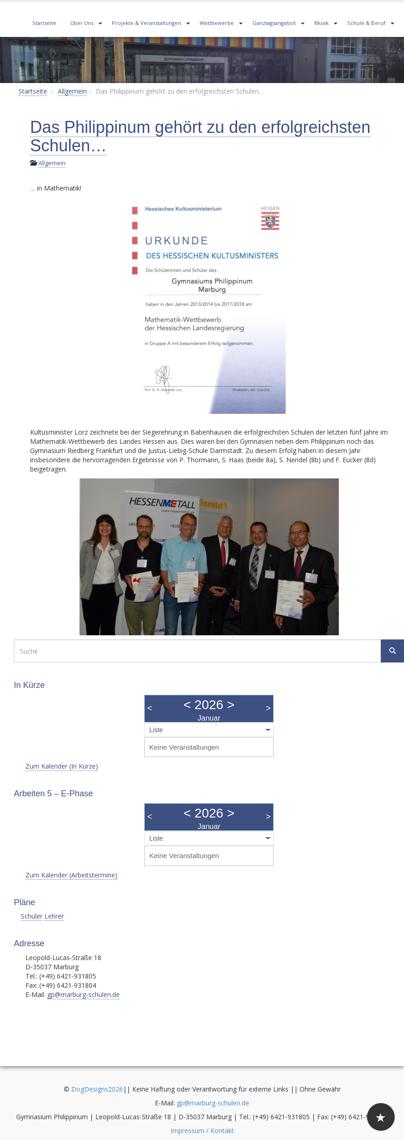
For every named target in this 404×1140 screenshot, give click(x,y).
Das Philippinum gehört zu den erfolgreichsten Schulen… (200, 136)
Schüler (32, 916)
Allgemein (72, 91)
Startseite (44, 22)
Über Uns (81, 22)
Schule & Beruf (366, 22)
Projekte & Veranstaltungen (146, 22)
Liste (156, 730)
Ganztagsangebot (274, 22)
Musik (321, 22)
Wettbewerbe (217, 22)
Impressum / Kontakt (202, 1130)
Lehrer (54, 916)
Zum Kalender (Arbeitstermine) (71, 875)
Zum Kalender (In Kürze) (61, 766)
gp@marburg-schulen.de (83, 994)
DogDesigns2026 (97, 1089)
